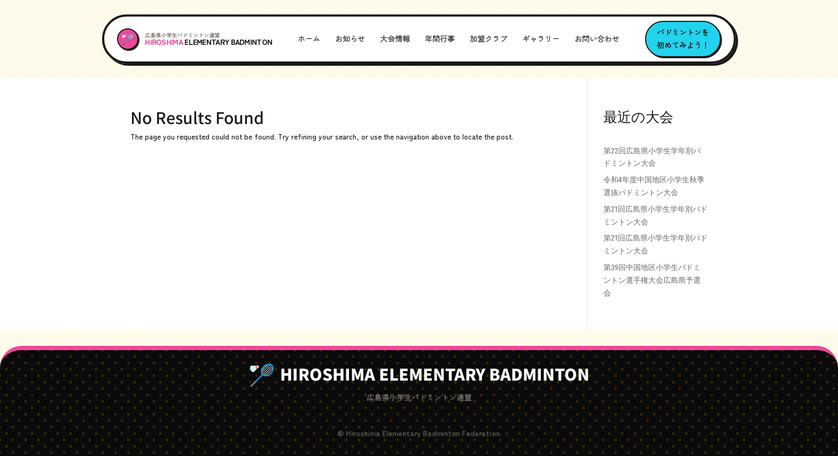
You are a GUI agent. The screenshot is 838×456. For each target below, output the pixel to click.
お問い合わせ (597, 38)
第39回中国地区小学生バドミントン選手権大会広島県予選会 (652, 279)
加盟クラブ (488, 38)
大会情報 (395, 38)
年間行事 (440, 38)
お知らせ (350, 38)
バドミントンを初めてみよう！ (683, 38)
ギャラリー (541, 38)
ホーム (309, 38)
